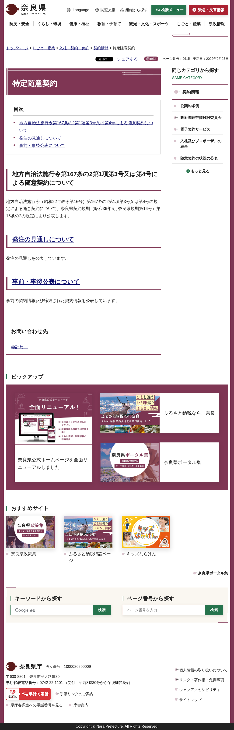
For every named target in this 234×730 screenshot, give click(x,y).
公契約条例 (189, 106)
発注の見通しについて (40, 138)
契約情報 (101, 48)
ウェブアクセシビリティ (199, 690)
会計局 (19, 347)
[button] (78, 10)
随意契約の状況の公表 (199, 158)
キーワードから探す (38, 599)
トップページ (17, 48)
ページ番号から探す (150, 599)
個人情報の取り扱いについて (203, 670)
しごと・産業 (44, 48)
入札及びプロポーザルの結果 (200, 144)
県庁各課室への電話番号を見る (36, 705)
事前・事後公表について (42, 145)
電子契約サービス (195, 129)
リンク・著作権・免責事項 (201, 680)
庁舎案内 (80, 705)
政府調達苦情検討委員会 (200, 118)
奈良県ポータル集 (213, 573)
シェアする (127, 59)
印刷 (153, 59)
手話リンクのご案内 (77, 694)
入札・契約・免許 (74, 48)
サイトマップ (190, 700)
